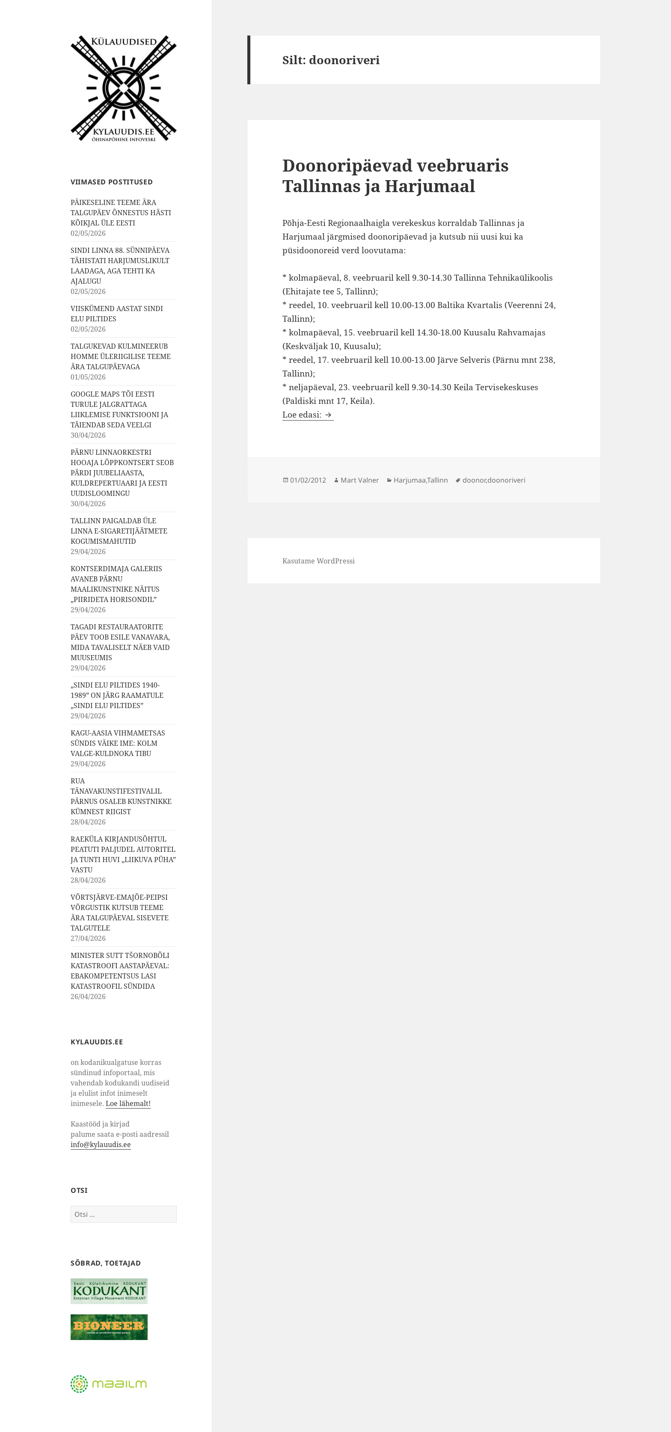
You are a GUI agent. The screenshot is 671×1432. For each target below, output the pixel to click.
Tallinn (437, 480)
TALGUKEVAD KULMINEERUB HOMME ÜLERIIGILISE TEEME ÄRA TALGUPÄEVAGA (121, 356)
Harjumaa (410, 480)
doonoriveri (506, 480)
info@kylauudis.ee (101, 1144)
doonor (474, 480)
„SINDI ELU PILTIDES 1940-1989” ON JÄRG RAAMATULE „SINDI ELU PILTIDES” (117, 695)
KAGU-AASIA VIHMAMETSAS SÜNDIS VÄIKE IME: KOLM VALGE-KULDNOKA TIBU (118, 743)
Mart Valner (360, 480)
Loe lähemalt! (128, 1103)
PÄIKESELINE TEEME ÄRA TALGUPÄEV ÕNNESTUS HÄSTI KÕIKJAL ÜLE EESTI (121, 213)
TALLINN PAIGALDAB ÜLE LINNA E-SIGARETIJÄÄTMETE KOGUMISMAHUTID (119, 531)
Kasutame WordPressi (318, 561)
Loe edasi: (308, 414)
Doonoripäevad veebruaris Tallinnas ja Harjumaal (395, 175)
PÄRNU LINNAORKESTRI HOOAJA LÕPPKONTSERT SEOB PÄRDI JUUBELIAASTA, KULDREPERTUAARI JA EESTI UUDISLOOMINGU (122, 473)
